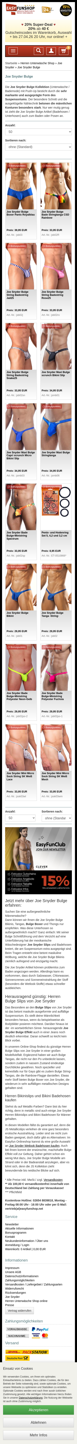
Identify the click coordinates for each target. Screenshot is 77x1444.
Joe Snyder (12, 1296)
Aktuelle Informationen (19, 1228)
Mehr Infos (38, 1435)
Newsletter (12, 1224)
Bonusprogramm (15, 1232)
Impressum (12, 1268)
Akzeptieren (38, 1410)
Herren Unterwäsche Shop (37, 63)
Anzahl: (10, 125)
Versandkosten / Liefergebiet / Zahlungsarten (33, 1284)
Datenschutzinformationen (22, 1276)
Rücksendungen (15, 1292)
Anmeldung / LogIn (17, 1245)
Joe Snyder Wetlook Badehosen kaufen (34, 1145)
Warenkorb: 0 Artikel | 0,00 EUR (25, 1249)
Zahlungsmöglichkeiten (19, 1280)
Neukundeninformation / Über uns (26, 1241)
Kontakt (10, 1236)
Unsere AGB (13, 1272)
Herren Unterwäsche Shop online (26, 1301)
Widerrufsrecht (14, 1288)
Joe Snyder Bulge (28, 67)
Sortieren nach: (15, 140)
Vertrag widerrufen (19, 1310)
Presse (9, 1305)
